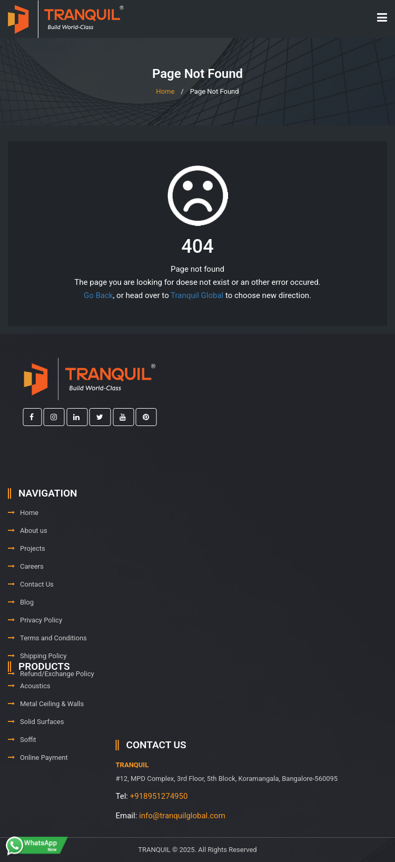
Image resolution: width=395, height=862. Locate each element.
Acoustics (29, 702)
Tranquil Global (197, 295)
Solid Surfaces (36, 738)
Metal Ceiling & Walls (46, 720)
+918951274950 (219, 796)
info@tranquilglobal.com (242, 815)
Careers (26, 596)
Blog (21, 632)
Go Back (98, 295)
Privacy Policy (35, 650)
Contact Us (31, 614)
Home (165, 91)
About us (27, 560)
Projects (26, 578)
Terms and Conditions (47, 668)
